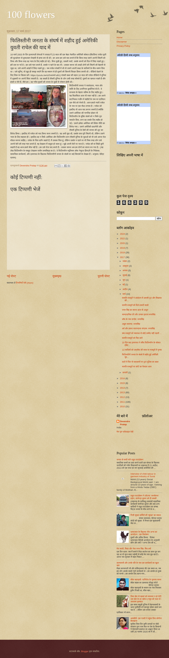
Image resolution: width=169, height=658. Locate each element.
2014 (122, 388)
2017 (122, 257)
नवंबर (125, 261)
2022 (122, 238)
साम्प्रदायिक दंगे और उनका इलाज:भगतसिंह (138, 314)
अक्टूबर (126, 266)
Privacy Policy (123, 46)
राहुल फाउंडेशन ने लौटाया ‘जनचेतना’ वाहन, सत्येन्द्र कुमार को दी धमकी (144, 496)
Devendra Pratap (125, 423)
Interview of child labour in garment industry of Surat (143, 475)
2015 (122, 383)
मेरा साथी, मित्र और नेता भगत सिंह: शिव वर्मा (134, 548)
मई (124, 284)
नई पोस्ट (11, 276)
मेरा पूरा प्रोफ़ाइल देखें (125, 431)
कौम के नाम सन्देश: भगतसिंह (133, 319)
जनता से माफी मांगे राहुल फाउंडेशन (130, 459)
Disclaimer (122, 41)
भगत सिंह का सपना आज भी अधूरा (135, 310)
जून (124, 280)
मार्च (124, 294)
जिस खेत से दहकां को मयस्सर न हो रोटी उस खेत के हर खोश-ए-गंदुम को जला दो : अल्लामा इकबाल (146, 599)
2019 (122, 248)
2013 (122, 392)
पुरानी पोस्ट (104, 276)
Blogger (85, 651)
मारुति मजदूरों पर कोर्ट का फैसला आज (136, 366)
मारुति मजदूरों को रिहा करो (132, 338)
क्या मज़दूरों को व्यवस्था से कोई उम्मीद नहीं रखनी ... (142, 333)
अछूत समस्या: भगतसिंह (131, 324)
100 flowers (31, 14)
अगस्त (125, 270)
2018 (122, 252)
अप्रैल (125, 289)
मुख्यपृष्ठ (57, 276)
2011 (122, 402)
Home (119, 37)
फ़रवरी (125, 372)
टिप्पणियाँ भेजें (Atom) (24, 283)
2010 (122, 406)
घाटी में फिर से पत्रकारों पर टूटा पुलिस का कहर (140, 362)
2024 (122, 234)
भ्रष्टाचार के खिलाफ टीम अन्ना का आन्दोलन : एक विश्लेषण (143, 533)
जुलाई (125, 275)
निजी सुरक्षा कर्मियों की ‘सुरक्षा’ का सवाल (145, 515)
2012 (122, 397)
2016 (122, 378)
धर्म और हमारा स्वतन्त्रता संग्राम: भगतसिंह (138, 328)
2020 (122, 243)
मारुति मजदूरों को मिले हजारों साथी (135, 305)
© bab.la (120, 93)
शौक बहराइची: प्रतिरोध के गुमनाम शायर (145, 579)
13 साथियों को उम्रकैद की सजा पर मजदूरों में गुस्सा (142, 350)
